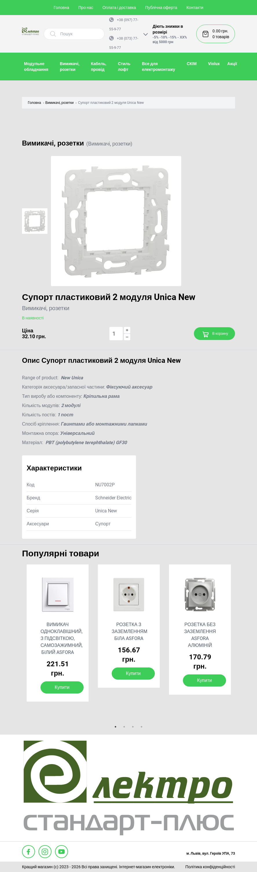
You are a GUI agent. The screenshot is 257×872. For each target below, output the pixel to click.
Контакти (194, 7)
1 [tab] (115, 727)
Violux (214, 63)
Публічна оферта (161, 7)
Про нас (85, 7)
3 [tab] (133, 727)
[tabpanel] (57, 633)
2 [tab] (124, 727)
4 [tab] (141, 727)
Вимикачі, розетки (59, 103)
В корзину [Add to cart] (215, 334)
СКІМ (192, 63)
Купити (62, 687)
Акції (232, 63)
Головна (61, 7)
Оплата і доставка (119, 7)
